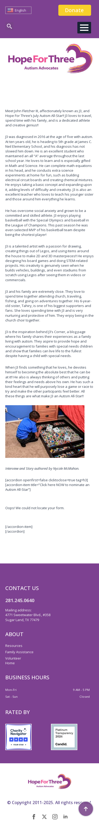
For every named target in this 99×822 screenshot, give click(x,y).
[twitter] (44, 816)
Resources (13, 645)
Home (10, 663)
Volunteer (13, 658)
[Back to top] (86, 809)
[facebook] (33, 816)
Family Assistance (19, 652)
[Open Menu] (84, 27)
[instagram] (55, 816)
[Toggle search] (9, 26)
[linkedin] (65, 816)
